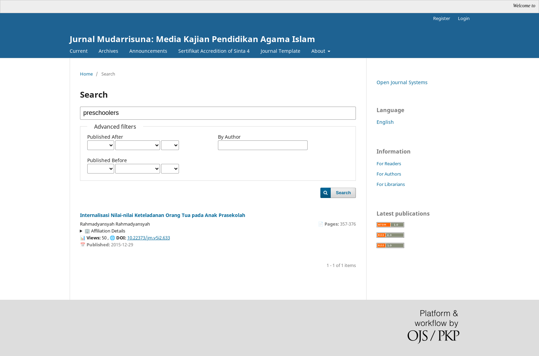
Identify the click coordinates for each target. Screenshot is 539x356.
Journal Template (280, 51)
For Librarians (391, 184)
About (319, 51)
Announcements (148, 51)
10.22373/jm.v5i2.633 (148, 238)
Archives (108, 51)
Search (343, 192)
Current (79, 51)
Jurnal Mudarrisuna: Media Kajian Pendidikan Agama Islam (192, 38)
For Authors (389, 174)
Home (86, 74)
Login (464, 18)
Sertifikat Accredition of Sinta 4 (214, 51)
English (385, 122)
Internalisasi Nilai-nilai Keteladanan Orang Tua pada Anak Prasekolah (162, 215)
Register (441, 18)
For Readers (389, 163)
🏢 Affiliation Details (104, 231)
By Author (229, 137)
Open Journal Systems (402, 82)
